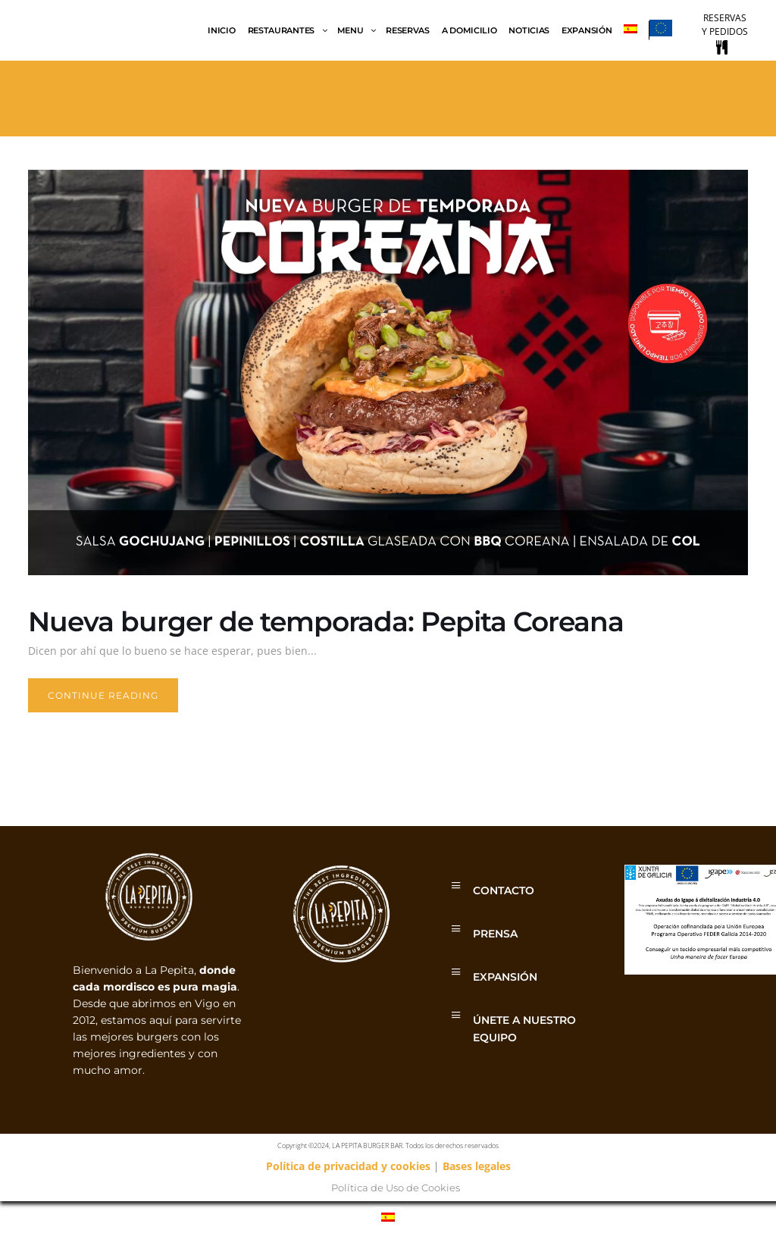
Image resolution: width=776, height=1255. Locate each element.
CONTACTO (503, 890)
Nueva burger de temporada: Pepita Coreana (326, 621)
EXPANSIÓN (505, 977)
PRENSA (495, 933)
